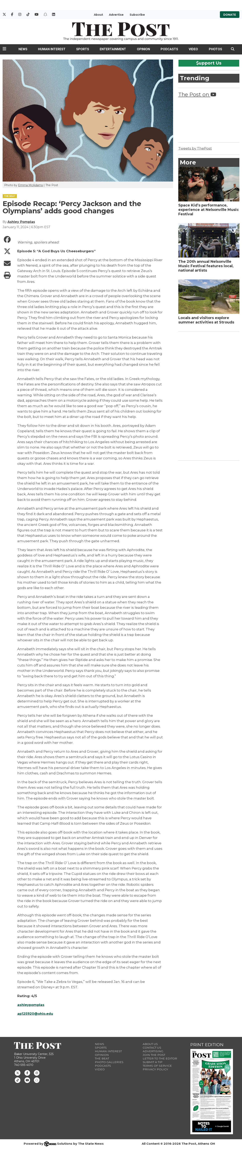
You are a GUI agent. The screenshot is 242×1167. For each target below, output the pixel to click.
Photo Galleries (109, 1062)
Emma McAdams (30, 185)
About (98, 14)
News (22, 49)
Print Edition (207, 1044)
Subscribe (137, 14)
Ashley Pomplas (21, 222)
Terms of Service (157, 1065)
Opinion (143, 49)
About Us (150, 1044)
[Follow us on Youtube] (27, 1080)
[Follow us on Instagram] (36, 1072)
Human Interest (52, 49)
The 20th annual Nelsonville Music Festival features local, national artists (206, 266)
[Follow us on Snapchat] (36, 1080)
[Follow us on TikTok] (17, 1080)
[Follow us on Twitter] (17, 1072)
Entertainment (113, 49)
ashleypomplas (31, 1005)
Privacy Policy (155, 1069)
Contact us (152, 1047)
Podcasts (169, 49)
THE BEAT (9, 196)
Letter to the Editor (160, 1058)
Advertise (116, 14)
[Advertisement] (208, 395)
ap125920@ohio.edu (35, 1014)
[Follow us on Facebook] (27, 1072)
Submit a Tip (152, 1062)
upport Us (208, 63)
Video (193, 49)
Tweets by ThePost (195, 148)
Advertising (153, 1051)
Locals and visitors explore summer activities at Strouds (206, 320)
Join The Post (154, 1055)
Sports (82, 49)
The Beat (102, 1058)
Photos (215, 49)
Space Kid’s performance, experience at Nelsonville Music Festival (208, 209)
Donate (229, 14)
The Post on (197, 94)
